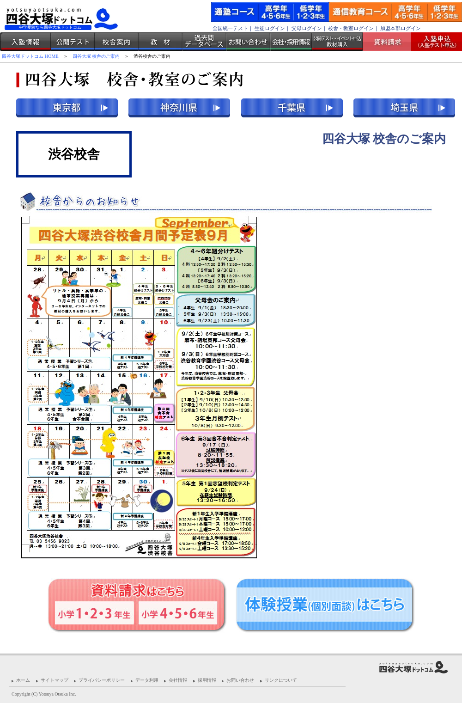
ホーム (23, 680)
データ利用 (146, 680)
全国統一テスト (230, 28)
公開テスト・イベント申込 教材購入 (337, 41)
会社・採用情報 (291, 41)
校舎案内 (117, 41)
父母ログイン (307, 28)
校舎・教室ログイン (351, 28)
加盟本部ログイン (400, 28)
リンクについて (281, 680)
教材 (160, 41)
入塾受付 (433, 41)
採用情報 (207, 680)
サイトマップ (54, 680)
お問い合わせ (248, 41)
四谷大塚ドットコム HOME (30, 56)
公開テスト (73, 41)
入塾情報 (25, 41)
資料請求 (390, 41)
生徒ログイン (270, 28)
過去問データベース (204, 41)
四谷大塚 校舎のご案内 (96, 56)
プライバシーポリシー (102, 680)
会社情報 (178, 680)
